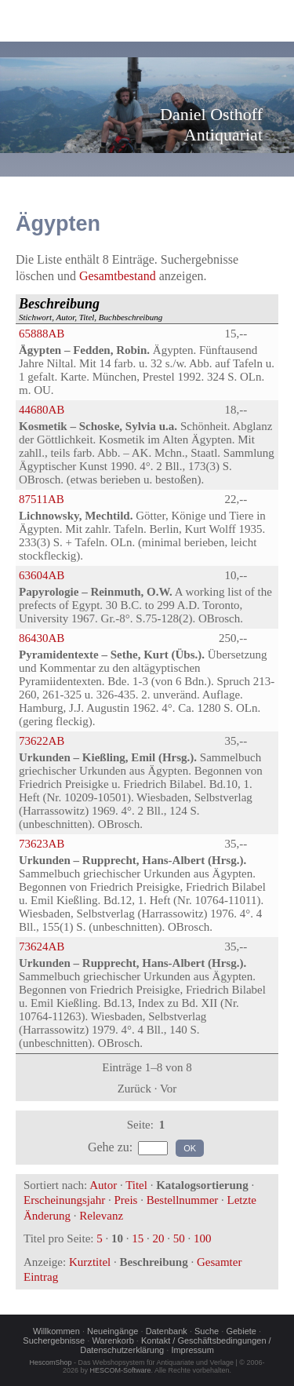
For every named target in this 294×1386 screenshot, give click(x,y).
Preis (125, 1200)
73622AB (41, 741)
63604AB (41, 575)
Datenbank (166, 1331)
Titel (136, 1185)
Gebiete (241, 1331)
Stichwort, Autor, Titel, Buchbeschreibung (90, 309)
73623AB (41, 843)
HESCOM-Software (120, 1370)
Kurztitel (90, 1262)
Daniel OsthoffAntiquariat (211, 124)
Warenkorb (112, 1340)
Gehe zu (108, 1147)
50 (179, 1238)
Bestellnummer (183, 1200)
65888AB (41, 333)
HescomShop (51, 1362)
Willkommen (56, 1331)
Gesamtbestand (117, 276)
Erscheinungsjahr (64, 1200)
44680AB (41, 409)
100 (203, 1238)
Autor (103, 1185)
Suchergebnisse (54, 1340)
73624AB (41, 946)
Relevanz (101, 1215)
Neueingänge (112, 1331)
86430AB (41, 638)
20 (158, 1238)
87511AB (41, 499)
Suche (206, 1331)
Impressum (192, 1350)
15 (137, 1238)
